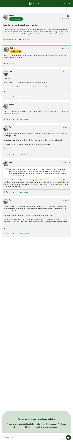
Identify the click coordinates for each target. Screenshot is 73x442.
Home (3, 9)
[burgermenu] (4, 3)
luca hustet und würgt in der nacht (35, 9)
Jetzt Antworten (9, 39)
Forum (8, 9)
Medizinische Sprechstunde (18, 9)
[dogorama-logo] (34, 3)
